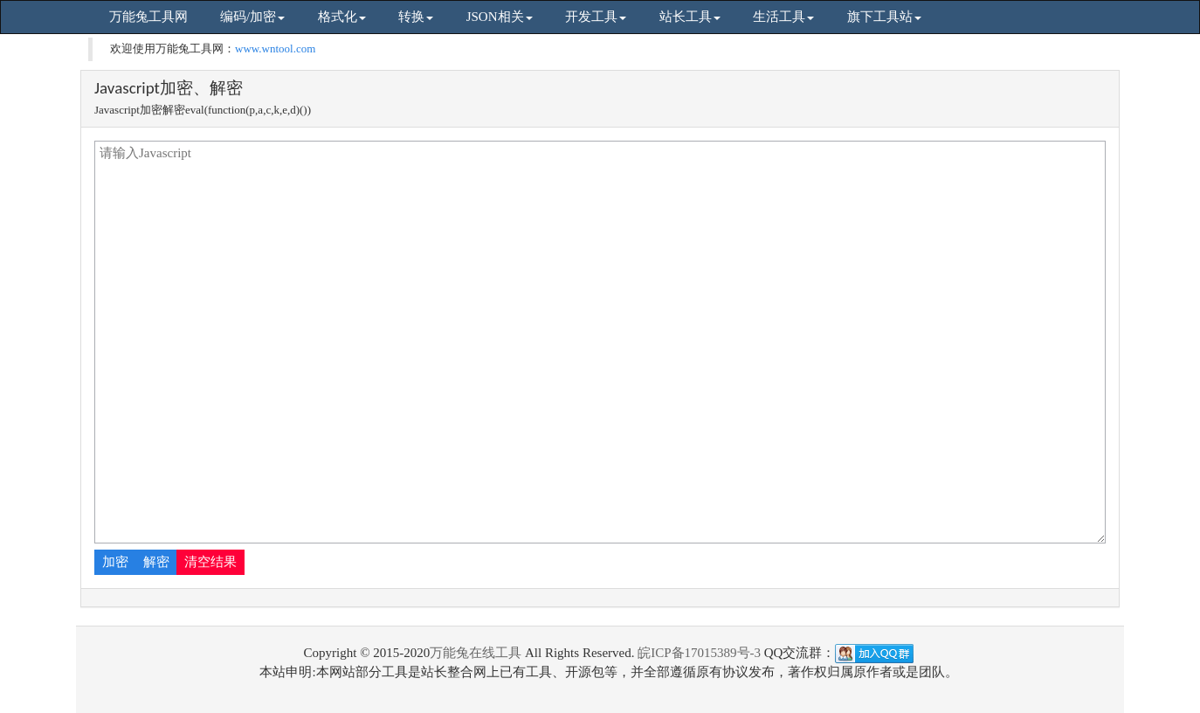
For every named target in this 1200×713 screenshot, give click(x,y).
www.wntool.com (275, 48)
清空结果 (210, 562)
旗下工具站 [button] (884, 17)
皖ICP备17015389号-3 (699, 653)
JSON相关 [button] (499, 17)
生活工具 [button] (783, 17)
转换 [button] (415, 17)
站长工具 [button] (690, 17)
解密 (156, 562)
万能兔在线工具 (475, 653)
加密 (115, 562)
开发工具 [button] (595, 17)
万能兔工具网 (148, 17)
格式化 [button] (342, 17)
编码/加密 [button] (252, 17)
